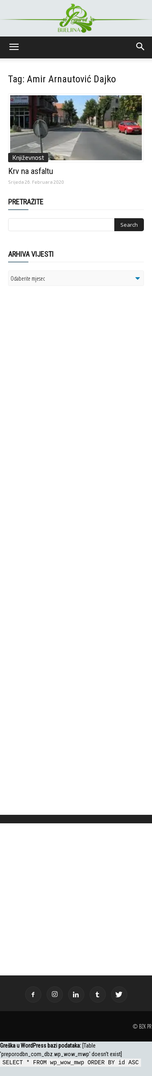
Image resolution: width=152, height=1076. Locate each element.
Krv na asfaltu (30, 171)
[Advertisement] (71, 397)
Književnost (28, 157)
